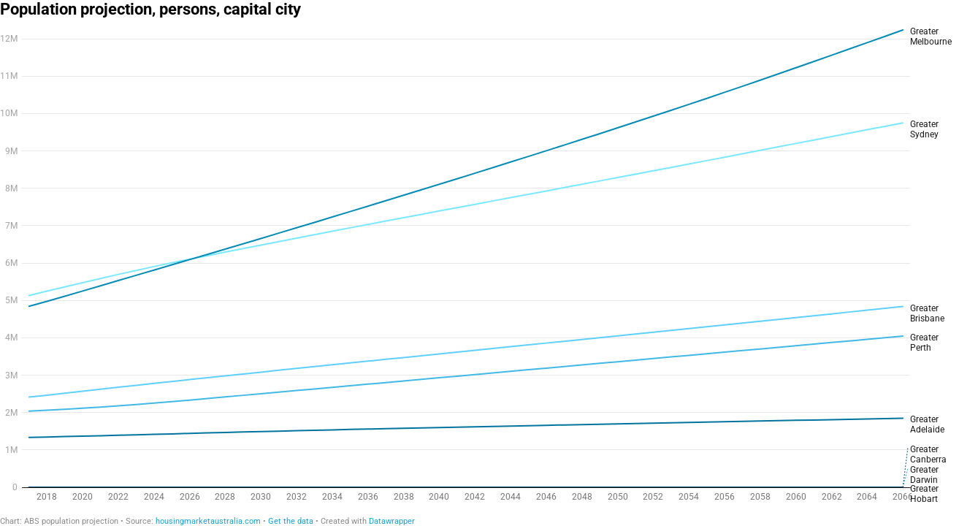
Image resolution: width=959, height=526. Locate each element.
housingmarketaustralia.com (208, 521)
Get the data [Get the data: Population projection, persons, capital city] (290, 521)
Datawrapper (392, 521)
